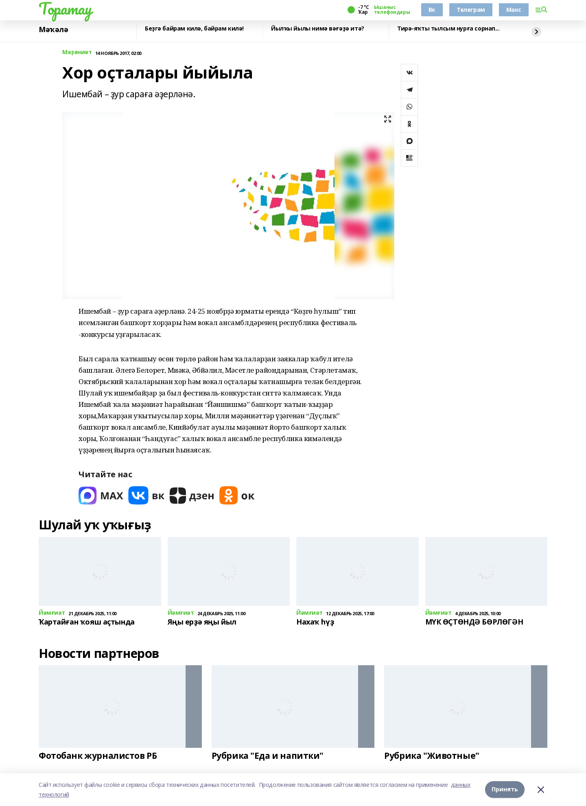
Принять (505, 789)
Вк (432, 9)
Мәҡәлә (53, 29)
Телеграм (471, 9)
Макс (513, 9)
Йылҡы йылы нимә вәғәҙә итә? (317, 28)
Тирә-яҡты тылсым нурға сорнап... (448, 28)
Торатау (65, 8)
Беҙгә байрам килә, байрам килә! (194, 28)
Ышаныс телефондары (392, 10)
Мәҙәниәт (77, 52)
